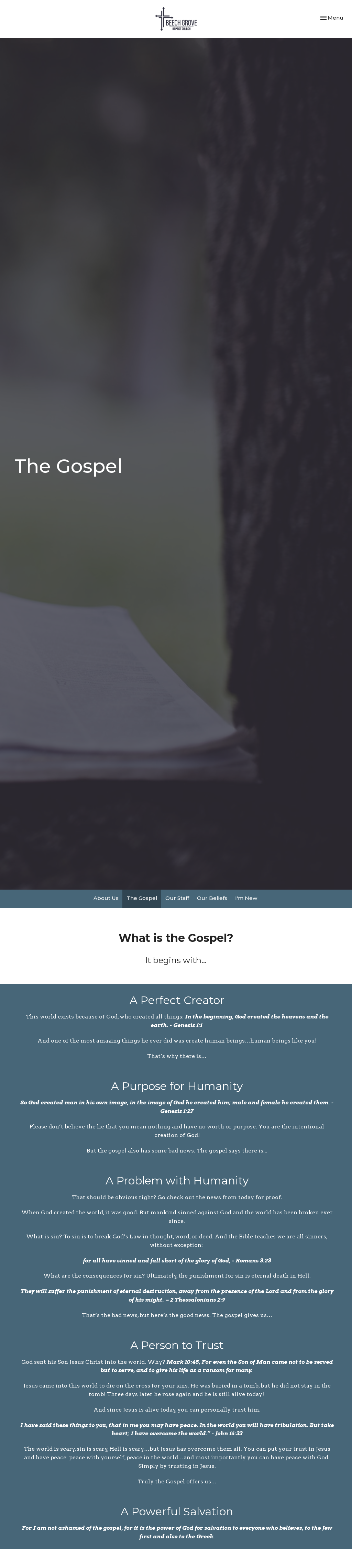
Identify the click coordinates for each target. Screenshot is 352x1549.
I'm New (246, 898)
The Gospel (141, 898)
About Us (106, 898)
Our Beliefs (212, 898)
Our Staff (177, 898)
